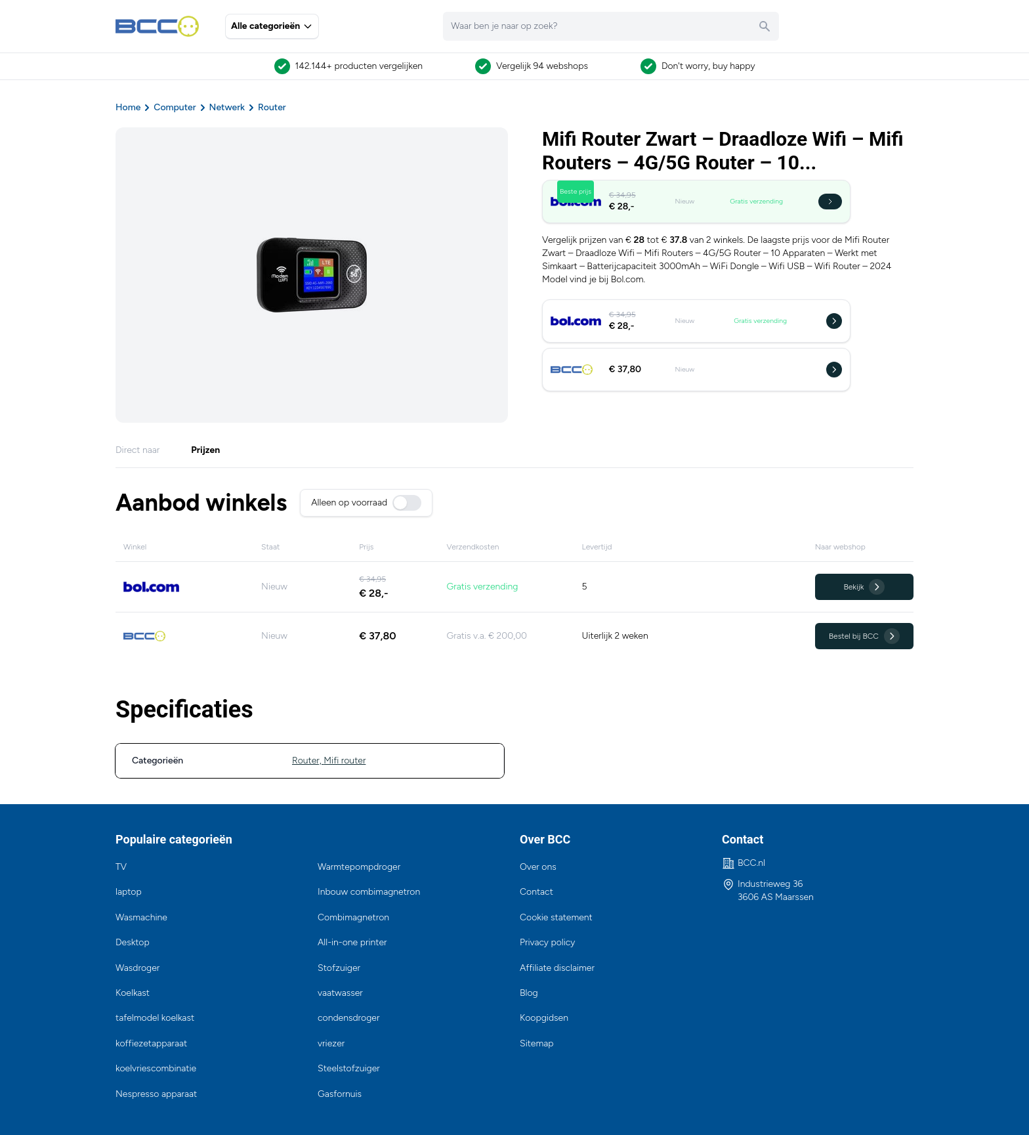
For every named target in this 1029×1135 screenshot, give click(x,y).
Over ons (538, 866)
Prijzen (205, 450)
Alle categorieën (272, 26)
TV (121, 866)
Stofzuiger (339, 968)
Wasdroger (137, 968)
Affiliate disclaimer (557, 968)
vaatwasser (340, 992)
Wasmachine (141, 917)
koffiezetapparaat (151, 1043)
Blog (529, 992)
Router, (308, 760)
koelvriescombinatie (156, 1068)
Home (128, 107)
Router (272, 107)
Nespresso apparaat (156, 1094)
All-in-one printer (352, 942)
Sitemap (537, 1043)
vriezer (331, 1043)
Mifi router (345, 760)
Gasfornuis (340, 1094)
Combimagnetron (353, 917)
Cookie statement (556, 917)
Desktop (133, 942)
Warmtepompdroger (359, 866)
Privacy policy (547, 942)
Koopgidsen (544, 1017)
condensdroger (348, 1017)
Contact (536, 891)
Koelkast (133, 992)
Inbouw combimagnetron (369, 891)
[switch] (406, 503)
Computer (175, 107)
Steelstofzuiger (349, 1068)
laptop (129, 891)
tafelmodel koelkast (155, 1017)
